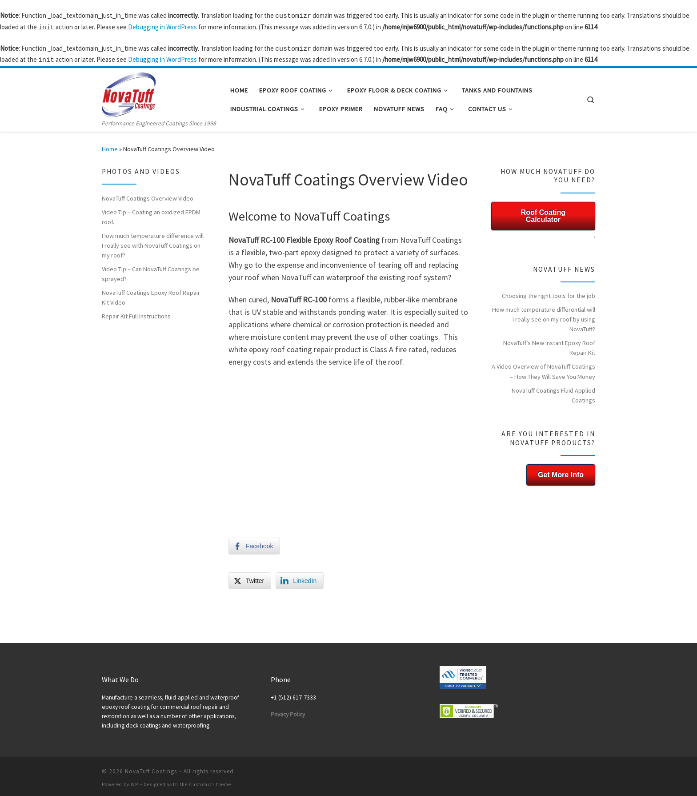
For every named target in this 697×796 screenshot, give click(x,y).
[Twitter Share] (249, 577)
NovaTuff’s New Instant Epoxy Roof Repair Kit (549, 344)
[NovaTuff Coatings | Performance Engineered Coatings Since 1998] (129, 90)
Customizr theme (210, 781)
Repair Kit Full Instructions (136, 313)
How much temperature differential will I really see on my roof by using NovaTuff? (543, 316)
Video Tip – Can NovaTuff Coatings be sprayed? (151, 270)
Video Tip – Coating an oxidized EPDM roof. (151, 213)
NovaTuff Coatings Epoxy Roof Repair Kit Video (151, 294)
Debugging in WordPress (162, 26)
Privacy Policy (288, 711)
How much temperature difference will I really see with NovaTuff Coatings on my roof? (153, 242)
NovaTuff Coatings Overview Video (147, 195)
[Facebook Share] (254, 542)
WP (134, 781)
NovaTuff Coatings (151, 768)
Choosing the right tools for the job (548, 292)
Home (110, 145)
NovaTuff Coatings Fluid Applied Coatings (553, 392)
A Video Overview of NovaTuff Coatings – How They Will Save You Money (543, 368)
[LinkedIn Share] (300, 577)
